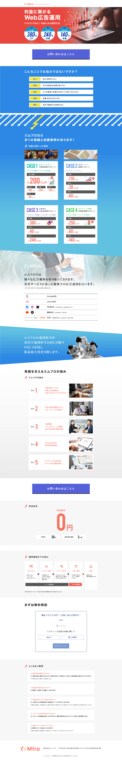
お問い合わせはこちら (61, 54)
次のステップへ (61, 646)
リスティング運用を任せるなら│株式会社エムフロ (60, 756)
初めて (49, 637)
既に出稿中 (72, 637)
